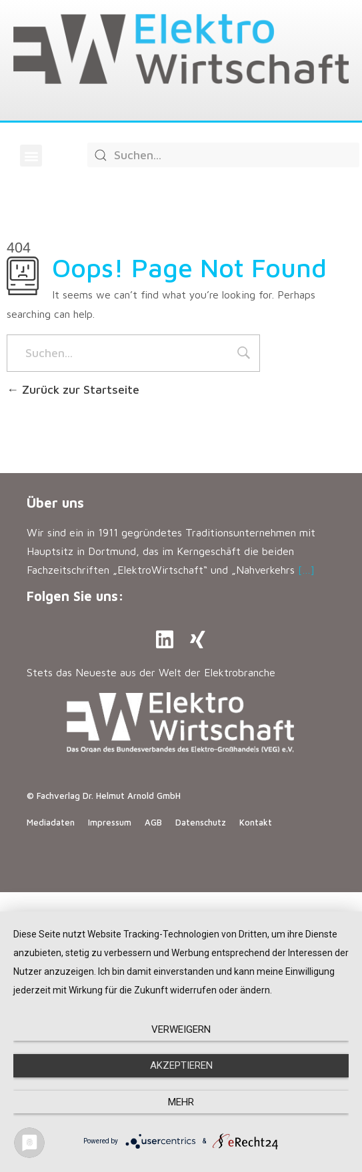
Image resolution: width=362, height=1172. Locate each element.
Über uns (55, 502)
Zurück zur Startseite (73, 389)
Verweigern (181, 1029)
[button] (31, 156)
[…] (306, 570)
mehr (181, 1102)
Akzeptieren (181, 1065)
